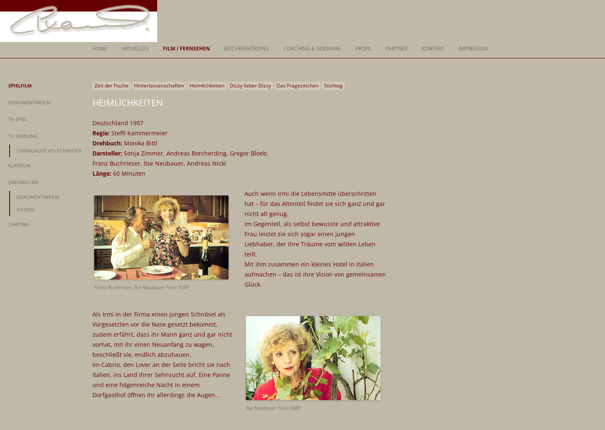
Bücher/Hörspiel (246, 48)
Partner (397, 48)
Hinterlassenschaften (159, 85)
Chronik (18, 224)
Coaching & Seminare (312, 48)
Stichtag (333, 85)
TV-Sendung (22, 136)
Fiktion (25, 209)
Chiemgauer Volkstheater (49, 151)
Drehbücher (23, 182)
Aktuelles (135, 48)
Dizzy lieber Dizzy (250, 85)
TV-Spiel (17, 119)
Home (100, 48)
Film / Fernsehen (186, 48)
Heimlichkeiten (206, 85)
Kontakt (433, 48)
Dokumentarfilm (29, 102)
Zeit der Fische (112, 85)
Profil (363, 48)
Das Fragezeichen (297, 85)
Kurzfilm (19, 165)
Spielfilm (20, 85)
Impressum (473, 48)
